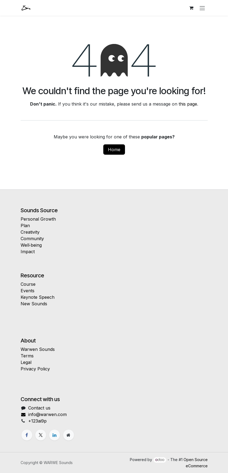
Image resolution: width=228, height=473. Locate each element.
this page (188, 104)
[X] (40, 435)
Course (28, 284)
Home (114, 149)
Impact (28, 251)
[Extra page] (68, 435)
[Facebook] (26, 435)
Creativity (30, 232)
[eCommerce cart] (191, 7)
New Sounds (34, 303)
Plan (25, 225)
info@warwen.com (44, 414)
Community (32, 238)
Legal (26, 362)
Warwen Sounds (38, 349)
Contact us (39, 408)
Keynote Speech (37, 297)
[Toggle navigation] (202, 8)
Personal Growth (38, 219)
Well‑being (31, 245)
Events (27, 290)
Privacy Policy (35, 369)
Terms (27, 355)
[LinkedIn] (54, 435)
